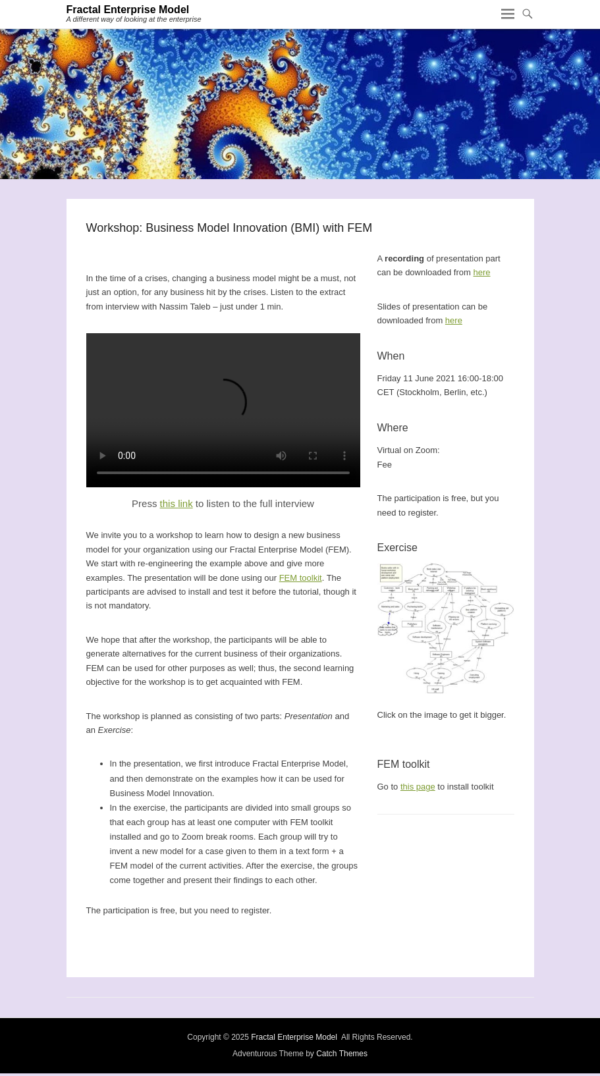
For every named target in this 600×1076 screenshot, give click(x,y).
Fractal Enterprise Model (128, 9)
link (185, 503)
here (481, 272)
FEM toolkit (300, 578)
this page (417, 787)
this (169, 503)
